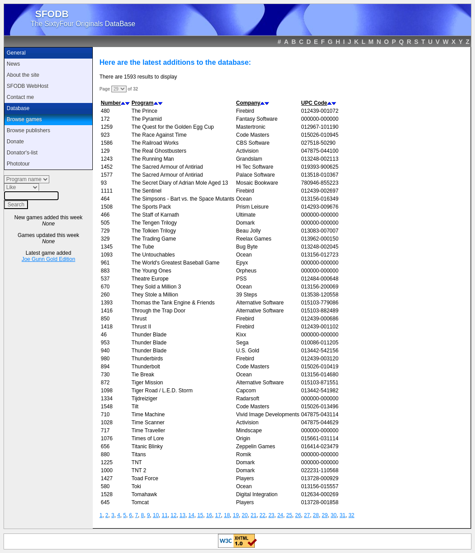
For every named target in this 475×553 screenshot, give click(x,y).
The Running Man (152, 159)
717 (105, 430)
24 (280, 515)
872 (105, 382)
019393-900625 (319, 167)
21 (254, 515)
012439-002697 (319, 191)
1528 (107, 494)
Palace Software (255, 175)
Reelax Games (253, 239)
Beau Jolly (248, 231)
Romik (243, 454)
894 (105, 366)
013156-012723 (319, 255)
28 (316, 515)
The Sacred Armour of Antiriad (167, 167)
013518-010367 (319, 175)
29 (325, 515)
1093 (107, 255)
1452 (107, 167)
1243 (107, 159)
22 (262, 515)
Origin (243, 438)
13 (182, 515)
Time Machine (148, 414)
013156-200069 (319, 287)
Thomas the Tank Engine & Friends (172, 303)
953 (105, 343)
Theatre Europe (149, 279)
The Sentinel (146, 191)
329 (105, 239)
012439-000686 (319, 319)
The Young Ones (151, 271)
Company (248, 103)
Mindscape (249, 430)
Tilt (135, 406)
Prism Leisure (252, 207)
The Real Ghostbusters (158, 151)
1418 (107, 327)
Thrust (138, 319)
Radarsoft (247, 398)
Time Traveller (148, 430)
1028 (107, 422)
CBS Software (252, 143)
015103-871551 (319, 382)
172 (105, 119)
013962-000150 (319, 239)
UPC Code (314, 103)
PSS (241, 279)
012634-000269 (319, 494)
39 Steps (246, 295)
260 (105, 295)
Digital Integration (256, 494)
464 (105, 199)
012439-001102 (319, 327)
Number (111, 103)
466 (105, 215)
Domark (245, 223)
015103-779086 (319, 303)
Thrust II (141, 327)
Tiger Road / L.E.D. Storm (162, 390)
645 (105, 502)
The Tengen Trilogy (154, 223)
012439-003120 (319, 359)
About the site (23, 75)
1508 (107, 207)
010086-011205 (319, 343)
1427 (107, 478)
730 (105, 374)
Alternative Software (260, 303)
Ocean (244, 199)
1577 (107, 175)
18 (227, 515)
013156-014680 (319, 374)
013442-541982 (319, 390)
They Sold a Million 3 (156, 287)
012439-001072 (319, 111)
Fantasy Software (256, 119)
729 (105, 231)
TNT (136, 462)
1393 (107, 303)
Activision (247, 151)
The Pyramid (146, 119)
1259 (107, 127)
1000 (107, 470)
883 (105, 271)
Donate (15, 141)
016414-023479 (319, 446)
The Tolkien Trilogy (153, 231)
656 (105, 446)
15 (200, 515)
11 (164, 515)
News (13, 64)
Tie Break (142, 374)
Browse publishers (28, 130)
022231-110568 (319, 470)
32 (351, 515)
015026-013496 (319, 406)
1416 (107, 311)
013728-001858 (319, 502)
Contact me (20, 97)
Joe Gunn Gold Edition (48, 259)
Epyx (242, 263)
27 (307, 515)
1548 (107, 406)
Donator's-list (22, 153)
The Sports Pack (151, 207)
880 (105, 454)
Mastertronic (250, 127)
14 (191, 515)
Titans (138, 454)
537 (105, 279)
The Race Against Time (158, 135)
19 (236, 515)
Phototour (18, 164)
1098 (107, 390)
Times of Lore (147, 438)
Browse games (24, 119)
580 (105, 486)
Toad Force (144, 478)
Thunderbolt (145, 366)
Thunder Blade (148, 335)
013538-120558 (319, 295)
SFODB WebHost (27, 86)
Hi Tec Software (254, 167)
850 (105, 319)
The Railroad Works (154, 143)
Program (142, 103)
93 (104, 183)
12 (173, 515)
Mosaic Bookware (257, 183)
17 (218, 515)
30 (333, 515)
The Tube (142, 247)
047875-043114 (319, 414)
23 (271, 515)
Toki (136, 486)
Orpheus (246, 271)
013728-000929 (319, 478)
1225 (107, 462)
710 (105, 414)
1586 (107, 143)
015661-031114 (319, 438)
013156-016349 (319, 199)
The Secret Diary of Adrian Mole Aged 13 (179, 183)
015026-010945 (319, 135)
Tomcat (140, 502)
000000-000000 (319, 119)
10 (155, 515)
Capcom (246, 390)
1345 (107, 247)
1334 (107, 398)
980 (105, 359)
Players (245, 478)
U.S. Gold (247, 351)
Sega (242, 343)
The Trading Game (153, 239)
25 (289, 515)
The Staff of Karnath (155, 215)
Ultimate (246, 215)
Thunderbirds (147, 359)
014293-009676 (319, 207)
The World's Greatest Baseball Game (175, 263)
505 (105, 223)
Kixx (241, 335)
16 (209, 515)
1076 (107, 438)
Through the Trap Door (158, 311)
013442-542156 (319, 351)
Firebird (245, 111)
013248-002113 (319, 159)
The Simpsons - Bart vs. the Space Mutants (182, 199)
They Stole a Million (154, 295)
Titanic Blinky (146, 446)
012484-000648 (319, 279)
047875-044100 (319, 151)
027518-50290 (318, 143)
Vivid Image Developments (268, 414)
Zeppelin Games (255, 446)
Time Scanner (147, 422)
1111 (107, 191)
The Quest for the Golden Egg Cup (172, 127)
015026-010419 (319, 366)
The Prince (144, 111)
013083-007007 (319, 231)
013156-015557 (319, 486)
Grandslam (249, 159)
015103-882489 (319, 311)
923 (105, 135)
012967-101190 (319, 127)
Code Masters (252, 135)
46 (104, 335)
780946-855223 (319, 183)
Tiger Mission (147, 382)
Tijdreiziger (144, 398)
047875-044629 (319, 422)
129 (105, 151)
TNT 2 (138, 470)
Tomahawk (144, 494)
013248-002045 (319, 247)
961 (105, 263)
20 (245, 515)
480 (105, 111)
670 (105, 287)
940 (105, 351)
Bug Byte (247, 247)
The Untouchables (152, 255)
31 (342, 515)
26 (298, 515)
